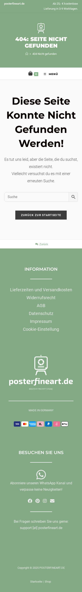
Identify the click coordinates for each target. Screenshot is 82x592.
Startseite (36, 581)
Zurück (41, 244)
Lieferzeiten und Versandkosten (41, 289)
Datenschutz (41, 313)
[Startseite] (26, 53)
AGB (41, 305)
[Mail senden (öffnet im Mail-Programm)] (52, 501)
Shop (48, 581)
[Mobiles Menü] (48, 74)
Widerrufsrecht (41, 297)
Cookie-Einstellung (41, 329)
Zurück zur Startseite (41, 215)
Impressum (41, 321)
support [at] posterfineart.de (41, 528)
